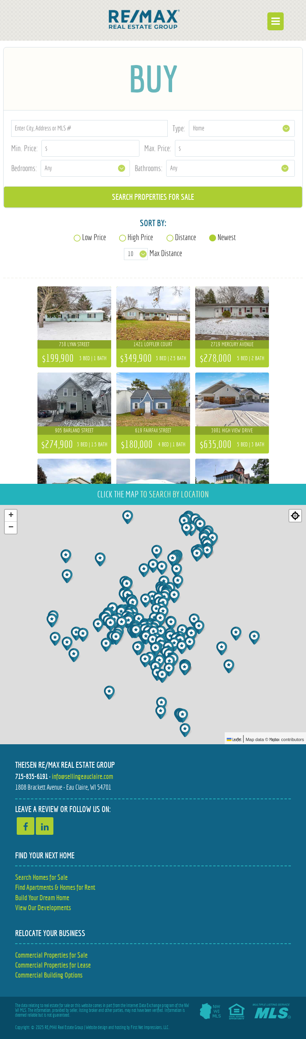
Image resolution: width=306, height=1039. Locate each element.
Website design (97, 1027)
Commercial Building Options (48, 975)
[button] (128, 517)
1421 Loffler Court (153, 344)
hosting (120, 1027)
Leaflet (234, 739)
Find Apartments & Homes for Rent (55, 887)
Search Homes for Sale (41, 877)
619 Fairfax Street (153, 430)
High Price (140, 237)
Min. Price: (24, 148)
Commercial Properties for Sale (51, 955)
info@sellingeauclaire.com (82, 776)
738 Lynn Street (74, 344)
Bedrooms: (24, 168)
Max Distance (165, 253)
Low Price (94, 237)
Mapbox (274, 739)
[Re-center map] (295, 516)
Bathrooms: (149, 168)
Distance (185, 237)
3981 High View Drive (232, 430)
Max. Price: (157, 148)
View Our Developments (43, 907)
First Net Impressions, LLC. (150, 1027)
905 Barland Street (74, 430)
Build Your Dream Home (42, 897)
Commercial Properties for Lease (53, 965)
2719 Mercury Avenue (232, 344)
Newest (227, 237)
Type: (179, 128)
